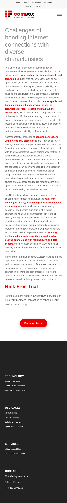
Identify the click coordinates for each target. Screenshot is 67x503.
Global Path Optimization (15, 454)
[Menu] (58, 14)
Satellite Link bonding (14, 422)
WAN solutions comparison (16, 390)
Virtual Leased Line (13, 381)
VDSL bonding (11, 413)
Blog (18, 2)
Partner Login (35, 2)
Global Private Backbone (15, 386)
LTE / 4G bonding (12, 417)
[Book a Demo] (33, 323)
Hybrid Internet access (14, 427)
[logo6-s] (28, 14)
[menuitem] (18, 2)
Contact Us (48, 2)
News (25, 2)
